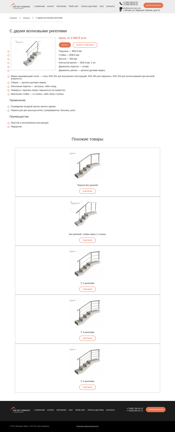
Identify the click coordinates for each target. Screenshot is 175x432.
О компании (39, 6)
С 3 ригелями (87, 332)
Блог (102, 6)
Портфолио (61, 6)
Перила (26, 18)
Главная (13, 18)
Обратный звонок (153, 5)
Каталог (50, 6)
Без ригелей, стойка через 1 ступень (87, 234)
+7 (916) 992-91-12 (130, 4)
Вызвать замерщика (85, 45)
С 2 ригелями (87, 283)
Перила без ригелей (87, 185)
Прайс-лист (74, 6)
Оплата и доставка (89, 6)
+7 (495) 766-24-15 (130, 2)
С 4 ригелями (87, 381)
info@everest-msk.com (132, 8)
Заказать (65, 45)
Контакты (110, 6)
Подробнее (87, 191)
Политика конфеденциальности (87, 426)
